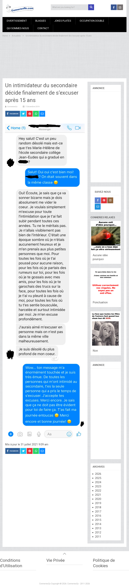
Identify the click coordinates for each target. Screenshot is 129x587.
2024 (98, 482)
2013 (98, 528)
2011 (98, 536)
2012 (98, 532)
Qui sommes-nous (18, 28)
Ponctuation (100, 302)
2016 (98, 515)
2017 (98, 511)
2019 (98, 503)
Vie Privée (55, 560)
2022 (98, 490)
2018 (98, 507)
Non (95, 350)
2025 (98, 478)
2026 (98, 474)
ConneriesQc (12, 106)
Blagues (40, 20)
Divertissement (17, 20)
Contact (43, 28)
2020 (98, 499)
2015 (98, 520)
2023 (98, 486)
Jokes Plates (62, 20)
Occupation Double (92, 20)
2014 (98, 524)
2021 (98, 494)
